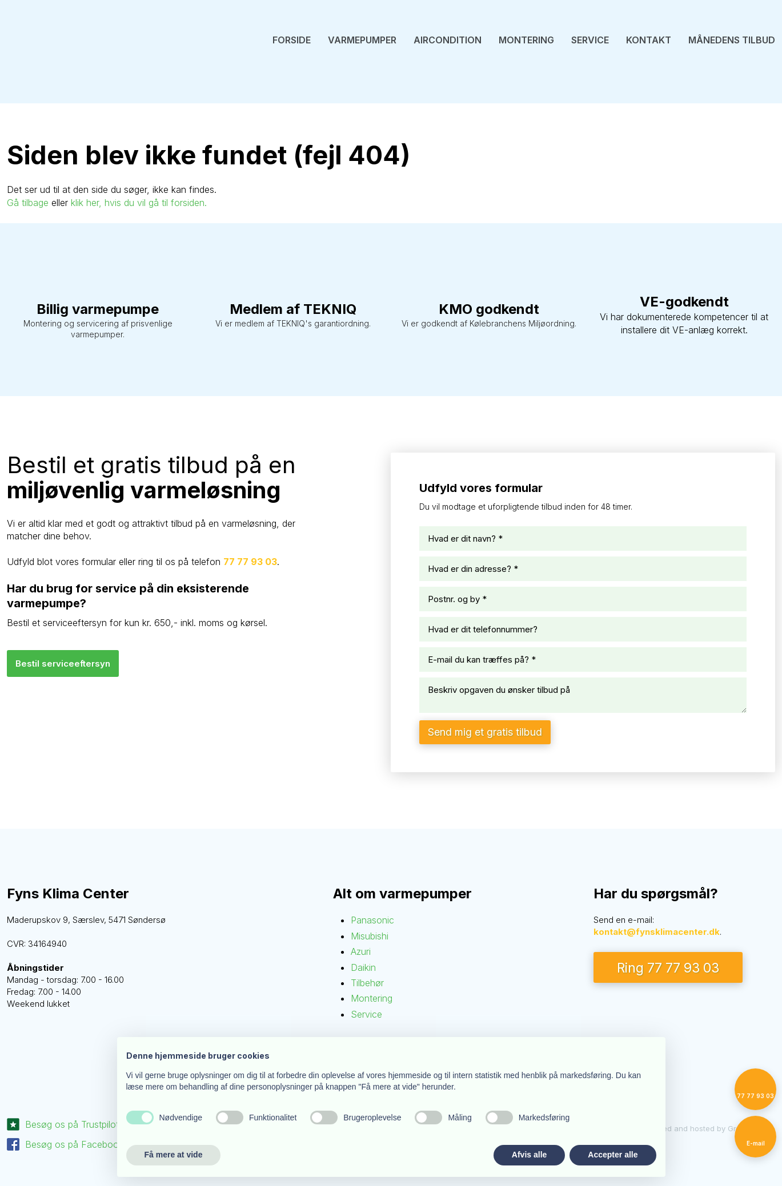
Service (590, 40)
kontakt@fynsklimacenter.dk (656, 931)
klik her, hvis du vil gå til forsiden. (139, 202)
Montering (526, 40)
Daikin (363, 967)
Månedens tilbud (731, 40)
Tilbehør (367, 983)
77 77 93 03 (250, 561)
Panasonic (372, 920)
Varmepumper (362, 40)
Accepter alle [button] (612, 1154)
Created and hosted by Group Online (709, 1128)
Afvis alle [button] (529, 1154)
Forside (291, 40)
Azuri (361, 951)
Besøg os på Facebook (74, 1144)
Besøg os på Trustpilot (72, 1124)
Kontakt (648, 40)
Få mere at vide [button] (174, 1154)
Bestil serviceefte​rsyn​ (62, 663)
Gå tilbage (28, 202)
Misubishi (369, 936)
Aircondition (448, 40)
